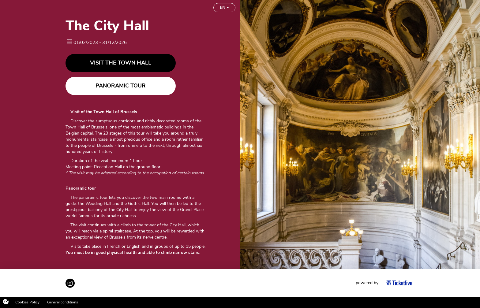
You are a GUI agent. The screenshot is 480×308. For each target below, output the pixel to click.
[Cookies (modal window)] (6, 302)
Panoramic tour (121, 90)
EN (224, 10)
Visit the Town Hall (120, 67)
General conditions (62, 302)
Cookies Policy (27, 302)
